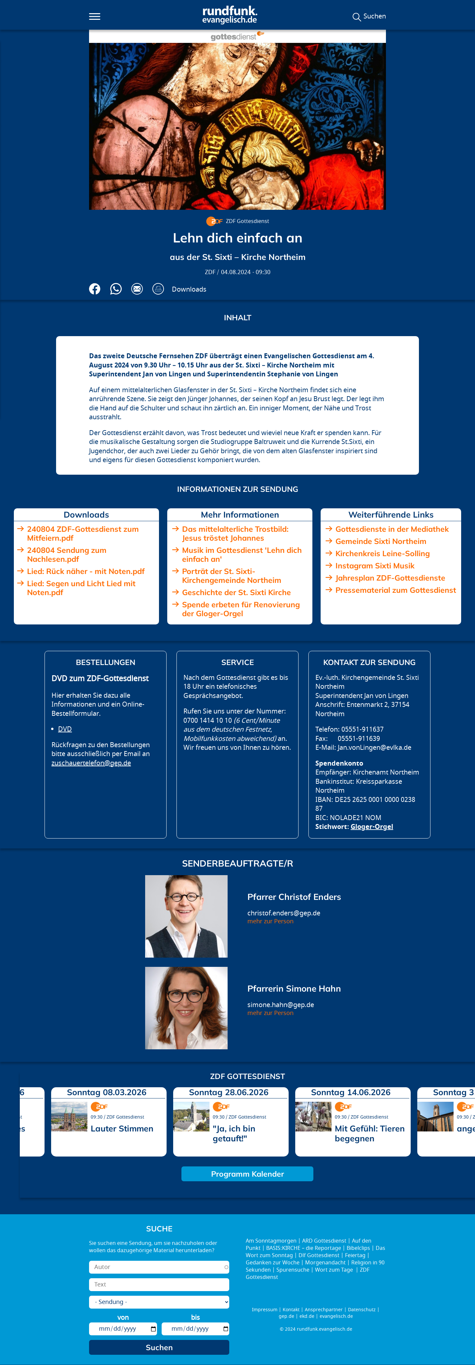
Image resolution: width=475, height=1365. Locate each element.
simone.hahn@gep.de (280, 1005)
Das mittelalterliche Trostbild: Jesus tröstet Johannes (235, 533)
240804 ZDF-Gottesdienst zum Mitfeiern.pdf (83, 533)
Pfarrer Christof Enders (294, 896)
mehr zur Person (270, 921)
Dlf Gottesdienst (319, 1255)
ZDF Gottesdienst (247, 221)
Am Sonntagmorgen (271, 1241)
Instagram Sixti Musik (375, 565)
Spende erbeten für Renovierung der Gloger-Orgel (241, 609)
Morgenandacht (325, 1263)
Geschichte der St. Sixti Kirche (236, 592)
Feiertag (355, 1255)
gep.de (286, 1316)
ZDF (210, 272)
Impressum (264, 1309)
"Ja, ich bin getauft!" (234, 1133)
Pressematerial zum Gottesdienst (395, 590)
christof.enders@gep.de (283, 913)
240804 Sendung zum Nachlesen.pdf (67, 554)
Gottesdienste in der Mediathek (392, 528)
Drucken (158, 289)
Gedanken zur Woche (273, 1263)
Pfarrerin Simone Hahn (294, 988)
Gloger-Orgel (372, 827)
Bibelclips (358, 1248)
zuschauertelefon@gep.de (91, 763)
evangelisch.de (336, 1316)
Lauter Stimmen (122, 1128)
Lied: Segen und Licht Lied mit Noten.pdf (81, 588)
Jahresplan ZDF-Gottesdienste (390, 577)
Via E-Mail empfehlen (137, 289)
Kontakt (291, 1309)
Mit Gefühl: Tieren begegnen (370, 1133)
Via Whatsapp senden (116, 289)
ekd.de (307, 1316)
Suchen (375, 16)
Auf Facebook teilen (95, 289)
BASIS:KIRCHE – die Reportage (303, 1248)
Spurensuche (292, 1270)
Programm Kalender (247, 1174)
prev (27, 1119)
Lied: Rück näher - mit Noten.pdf (85, 571)
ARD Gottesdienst (324, 1241)
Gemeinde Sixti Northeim (381, 541)
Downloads (189, 289)
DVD (65, 729)
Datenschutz (362, 1309)
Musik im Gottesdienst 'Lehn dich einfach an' (242, 554)
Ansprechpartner (324, 1309)
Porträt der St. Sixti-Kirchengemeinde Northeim (231, 576)
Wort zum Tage (334, 1270)
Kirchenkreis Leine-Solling (382, 553)
